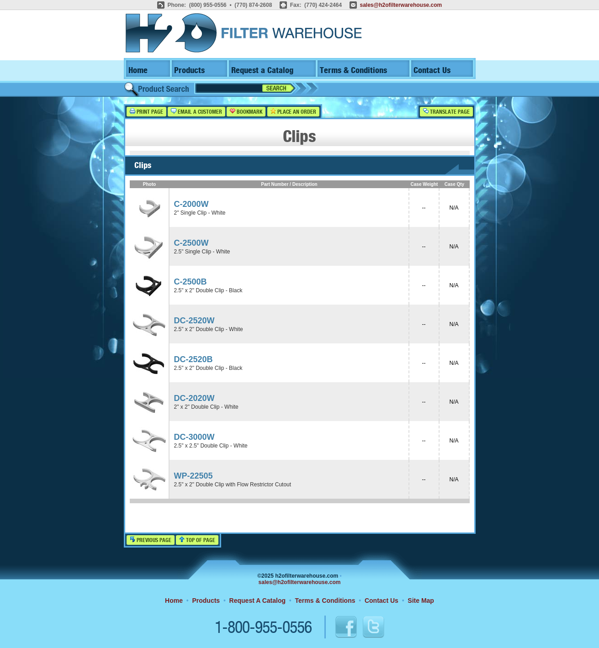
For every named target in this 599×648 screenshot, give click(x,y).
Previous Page (150, 540)
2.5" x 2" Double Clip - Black (208, 290)
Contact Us (432, 70)
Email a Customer (196, 111)
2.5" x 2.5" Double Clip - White (211, 446)
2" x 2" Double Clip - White (206, 407)
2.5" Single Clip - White (202, 251)
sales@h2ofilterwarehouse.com (401, 5)
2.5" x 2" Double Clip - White (208, 329)
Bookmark (246, 111)
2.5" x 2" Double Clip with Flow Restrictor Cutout (233, 484)
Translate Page (446, 111)
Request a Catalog (262, 70)
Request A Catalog (257, 600)
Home (138, 70)
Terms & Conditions (353, 70)
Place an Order (293, 111)
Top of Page (197, 540)
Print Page (146, 111)
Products (189, 70)
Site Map (421, 600)
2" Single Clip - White (200, 213)
